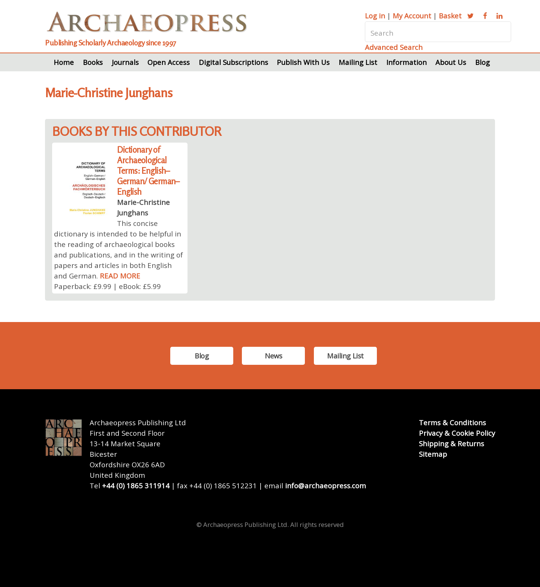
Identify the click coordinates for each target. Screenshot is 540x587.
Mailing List (358, 62)
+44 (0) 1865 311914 (136, 485)
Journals (125, 62)
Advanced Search (394, 47)
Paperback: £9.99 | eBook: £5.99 (107, 286)
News (273, 355)
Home (64, 62)
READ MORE (120, 275)
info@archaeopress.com (325, 485)
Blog (482, 62)
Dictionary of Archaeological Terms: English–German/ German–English (148, 170)
